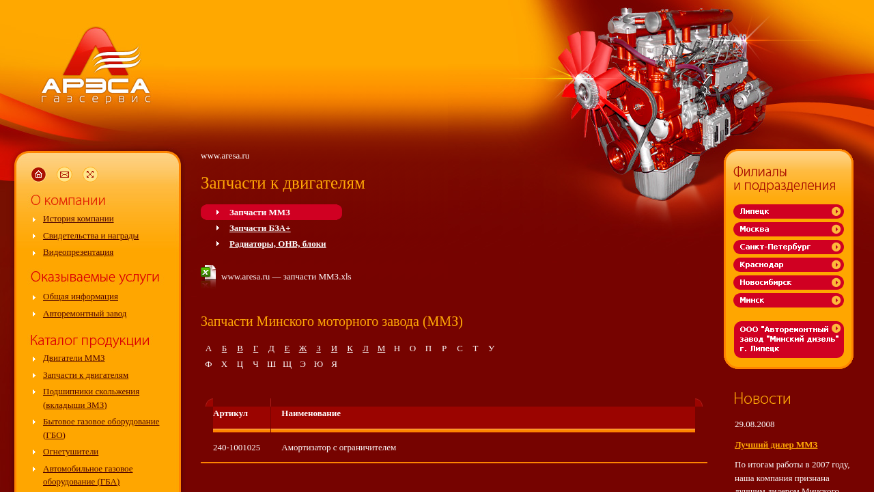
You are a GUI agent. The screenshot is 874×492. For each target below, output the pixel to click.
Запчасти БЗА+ (260, 228)
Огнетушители (70, 451)
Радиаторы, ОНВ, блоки (277, 243)
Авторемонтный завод (84, 313)
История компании (78, 218)
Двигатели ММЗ (74, 358)
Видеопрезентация (78, 252)
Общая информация (80, 296)
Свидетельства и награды (91, 235)
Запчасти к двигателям (85, 375)
